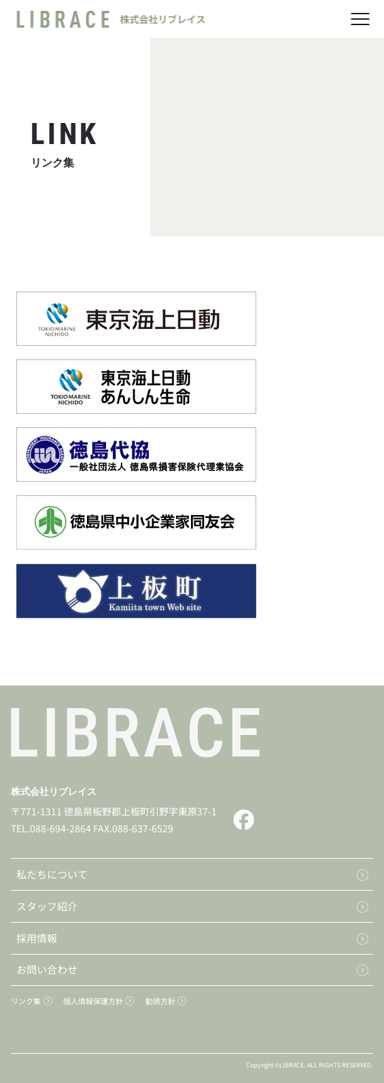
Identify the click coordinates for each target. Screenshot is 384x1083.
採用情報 (36, 938)
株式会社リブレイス (54, 791)
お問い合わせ (46, 969)
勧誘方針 (160, 1000)
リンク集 (26, 1000)
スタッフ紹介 (46, 906)
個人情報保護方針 (93, 1000)
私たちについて (52, 874)
